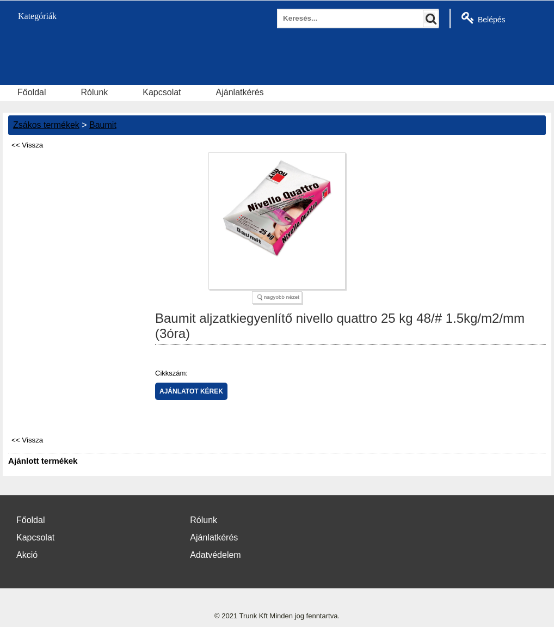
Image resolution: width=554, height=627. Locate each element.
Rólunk (94, 92)
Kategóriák (31, 16)
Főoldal (31, 92)
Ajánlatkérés (240, 92)
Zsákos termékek (46, 125)
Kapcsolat (162, 92)
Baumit (102, 125)
